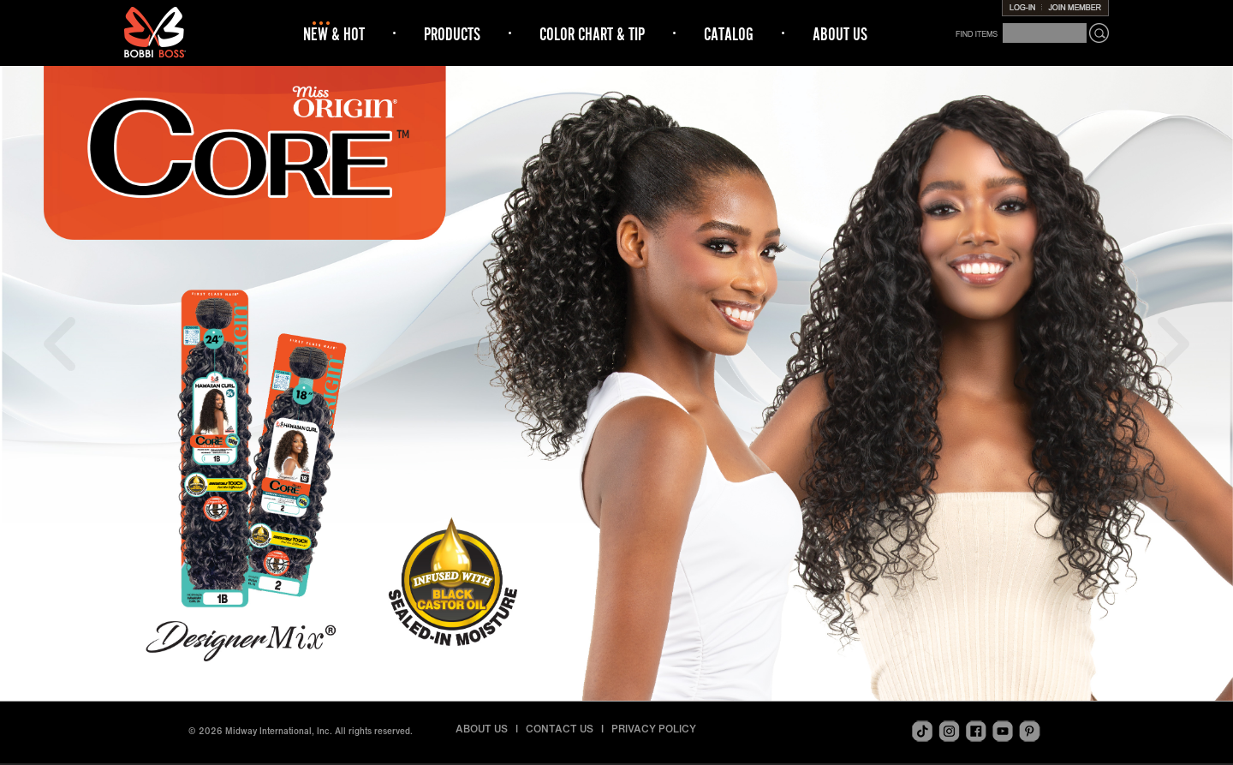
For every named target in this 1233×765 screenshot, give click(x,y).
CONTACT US (559, 728)
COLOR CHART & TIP (592, 34)
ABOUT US (840, 34)
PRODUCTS (452, 34)
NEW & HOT (334, 34)
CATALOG (729, 34)
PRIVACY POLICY (653, 728)
